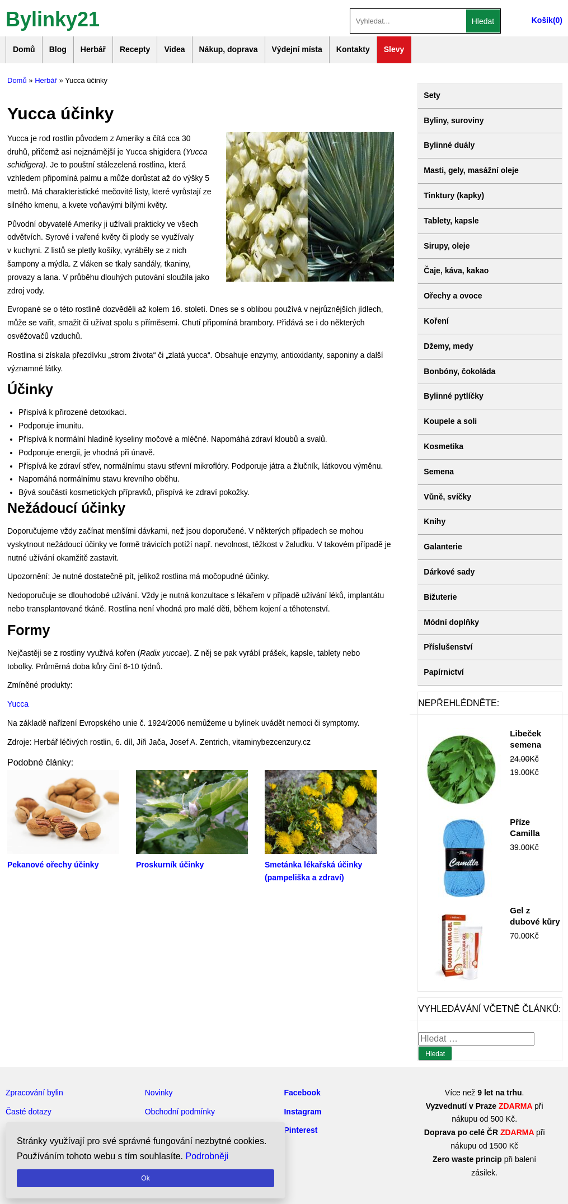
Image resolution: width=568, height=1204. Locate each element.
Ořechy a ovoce (453, 295)
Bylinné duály (449, 145)
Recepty (135, 49)
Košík (542, 20)
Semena (439, 471)
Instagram (302, 1111)
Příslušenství (448, 646)
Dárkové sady (449, 571)
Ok (145, 1178)
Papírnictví (444, 672)
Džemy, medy (448, 346)
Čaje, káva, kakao (456, 270)
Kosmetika (443, 446)
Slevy (394, 49)
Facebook (302, 1092)
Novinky (159, 1092)
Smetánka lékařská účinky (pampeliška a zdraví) (321, 865)
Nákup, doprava (228, 49)
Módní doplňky (451, 622)
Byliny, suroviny (453, 120)
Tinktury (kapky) (454, 195)
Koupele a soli (450, 421)
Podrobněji (207, 1156)
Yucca (18, 703)
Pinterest (300, 1130)
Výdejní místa (297, 49)
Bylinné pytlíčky (453, 395)
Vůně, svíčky (447, 496)
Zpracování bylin (34, 1092)
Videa (174, 49)
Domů (24, 49)
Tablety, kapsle (451, 220)
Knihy (434, 521)
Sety (432, 95)
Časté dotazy (28, 1111)
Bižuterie (440, 596)
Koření (436, 320)
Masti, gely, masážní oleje (471, 170)
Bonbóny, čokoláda (459, 371)
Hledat (483, 21)
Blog (58, 49)
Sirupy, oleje (447, 245)
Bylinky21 (53, 18)
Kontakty (353, 49)
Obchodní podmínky (180, 1111)
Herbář (93, 49)
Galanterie (443, 546)
